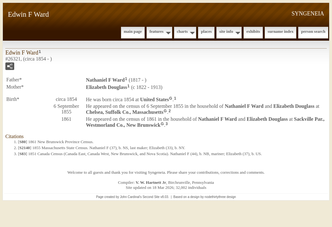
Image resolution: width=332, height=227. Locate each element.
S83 (22, 153)
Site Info (226, 31)
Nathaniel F (105, 80)
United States (154, 99)
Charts (182, 31)
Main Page (133, 31)
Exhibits (253, 31)
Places (206, 31)
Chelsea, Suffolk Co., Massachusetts (124, 112)
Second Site (151, 197)
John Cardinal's (131, 197)
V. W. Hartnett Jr (151, 182)
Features (156, 31)
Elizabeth (106, 87)
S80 (22, 141)
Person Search (313, 31)
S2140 (24, 147)
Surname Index (280, 31)
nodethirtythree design (220, 197)
